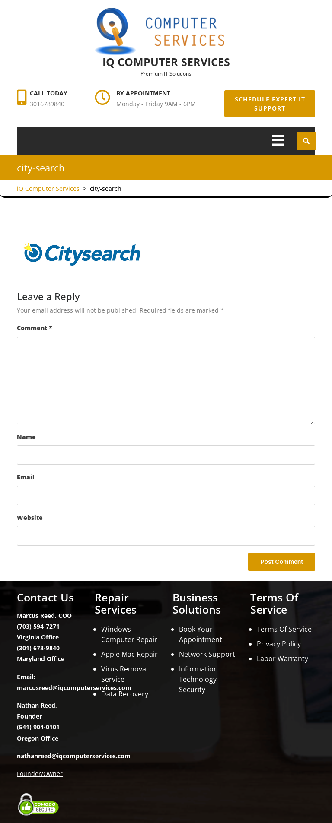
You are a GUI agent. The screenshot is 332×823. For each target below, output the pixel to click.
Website (30, 517)
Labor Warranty (282, 658)
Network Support (207, 654)
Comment (34, 328)
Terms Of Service (284, 629)
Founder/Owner (40, 773)
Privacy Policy (279, 644)
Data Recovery (124, 694)
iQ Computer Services (166, 61)
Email (26, 477)
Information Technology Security (198, 679)
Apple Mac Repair (129, 654)
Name (26, 437)
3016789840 (47, 104)
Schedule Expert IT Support (270, 103)
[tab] (278, 141)
